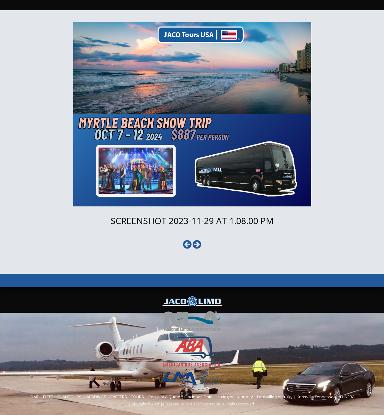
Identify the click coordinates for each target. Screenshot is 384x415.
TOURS (137, 397)
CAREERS (118, 397)
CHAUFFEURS (69, 397)
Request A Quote (164, 397)
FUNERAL (348, 397)
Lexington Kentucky (234, 397)
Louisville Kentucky (275, 397)
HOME (33, 397)
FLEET (48, 397)
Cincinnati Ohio (198, 397)
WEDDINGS (95, 397)
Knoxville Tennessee (316, 397)
